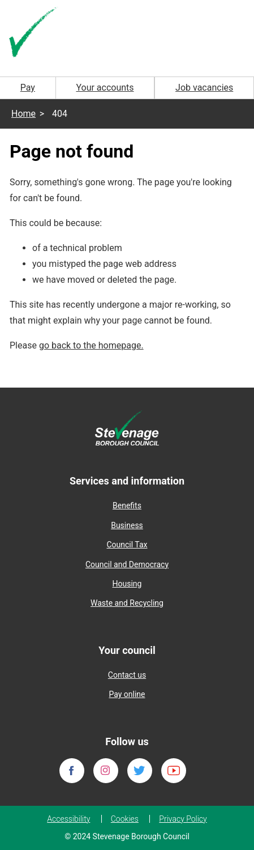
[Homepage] (34, 33)
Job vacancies (204, 87)
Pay (27, 87)
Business (127, 525)
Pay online (127, 694)
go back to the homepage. (91, 345)
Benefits (127, 505)
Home (23, 113)
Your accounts (105, 87)
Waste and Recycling (127, 602)
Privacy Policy (182, 818)
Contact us (127, 674)
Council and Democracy (127, 564)
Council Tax (126, 544)
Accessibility (68, 818)
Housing (127, 583)
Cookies (125, 818)
